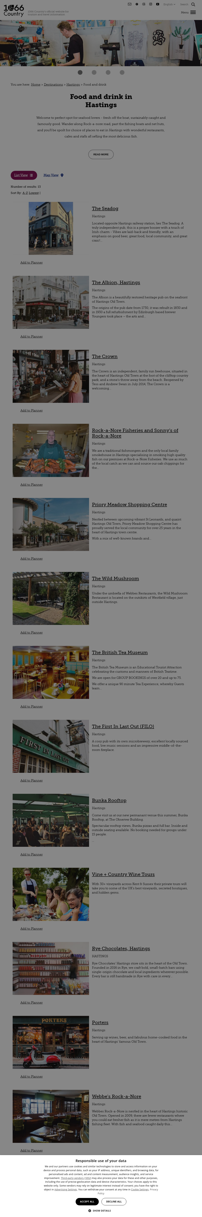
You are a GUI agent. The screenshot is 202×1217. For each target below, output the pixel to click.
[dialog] (101, 1186)
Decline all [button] (114, 1201)
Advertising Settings (65, 1189)
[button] (101, 1210)
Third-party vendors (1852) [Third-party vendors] (76, 1178)
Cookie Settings (140, 1189)
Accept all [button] (87, 1201)
